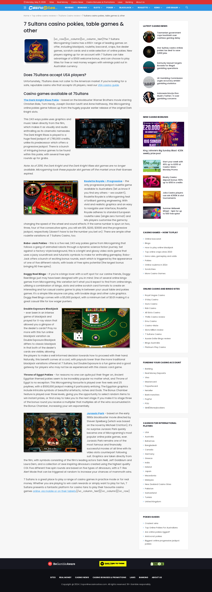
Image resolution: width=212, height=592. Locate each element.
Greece (149, 458)
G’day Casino (151, 299)
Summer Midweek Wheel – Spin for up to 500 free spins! (172, 211)
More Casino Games (155, 273)
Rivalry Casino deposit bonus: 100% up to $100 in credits (173, 180)
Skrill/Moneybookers (155, 407)
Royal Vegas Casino (155, 295)
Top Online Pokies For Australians (161, 527)
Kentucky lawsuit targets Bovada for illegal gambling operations (169, 66)
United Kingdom (153, 501)
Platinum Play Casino (155, 347)
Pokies (148, 260)
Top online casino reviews (44, 15)
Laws (120, 2)
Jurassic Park (95, 413)
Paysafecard (151, 386)
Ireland (148, 466)
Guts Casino (151, 303)
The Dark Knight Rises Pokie (41, 100)
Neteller (149, 390)
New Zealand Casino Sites (158, 484)
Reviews (69, 7)
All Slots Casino (152, 312)
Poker (109, 7)
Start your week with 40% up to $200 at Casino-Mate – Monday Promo (173, 165)
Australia (149, 436)
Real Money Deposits (155, 373)
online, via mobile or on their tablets (54, 491)
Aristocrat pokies (153, 536)
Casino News (77, 2)
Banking (129, 2)
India (147, 462)
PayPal (148, 399)
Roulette (143, 7)
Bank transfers (152, 394)
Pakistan (149, 488)
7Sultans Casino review (69, 15)
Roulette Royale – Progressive (103, 181)
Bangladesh (151, 445)
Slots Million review (154, 329)
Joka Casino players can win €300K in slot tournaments (173, 195)
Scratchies (150, 269)
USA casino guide (108, 85)
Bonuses (82, 7)
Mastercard (151, 381)
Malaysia (149, 479)
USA (147, 432)
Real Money (62, 2)
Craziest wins (151, 523)
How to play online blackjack (159, 247)
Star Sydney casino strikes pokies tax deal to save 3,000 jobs (170, 50)
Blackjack (125, 7)
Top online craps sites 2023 (158, 251)
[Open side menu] (25, 7)
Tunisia (148, 497)
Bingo (147, 243)
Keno (157, 7)
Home (26, 15)
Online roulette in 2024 (156, 264)
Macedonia (150, 475)
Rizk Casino (150, 308)
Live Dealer (172, 7)
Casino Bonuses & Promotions (100, 2)
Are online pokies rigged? (157, 531)
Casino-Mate (151, 325)
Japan (148, 471)
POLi (147, 403)
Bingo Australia (152, 342)
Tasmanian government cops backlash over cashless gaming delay (169, 35)
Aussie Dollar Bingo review (158, 338)
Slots (97, 7)
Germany (149, 453)
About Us (140, 2)
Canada (149, 449)
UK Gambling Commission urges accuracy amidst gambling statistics (170, 81)
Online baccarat (153, 238)
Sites (51, 2)
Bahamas (150, 441)
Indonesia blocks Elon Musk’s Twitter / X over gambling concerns (168, 96)
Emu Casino (151, 321)
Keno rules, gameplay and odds (161, 256)
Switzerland (151, 492)
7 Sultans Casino (153, 334)
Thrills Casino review (155, 316)
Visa (147, 377)
